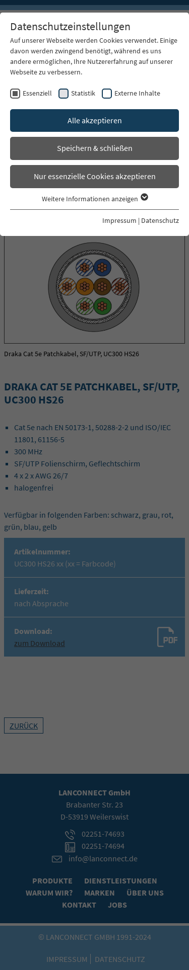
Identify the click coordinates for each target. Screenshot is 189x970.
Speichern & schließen (95, 148)
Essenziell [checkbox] (37, 93)
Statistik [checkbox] (83, 93)
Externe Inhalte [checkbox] (137, 93)
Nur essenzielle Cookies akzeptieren (95, 176)
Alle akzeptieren (95, 120)
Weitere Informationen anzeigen (94, 198)
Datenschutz (160, 220)
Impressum (119, 220)
